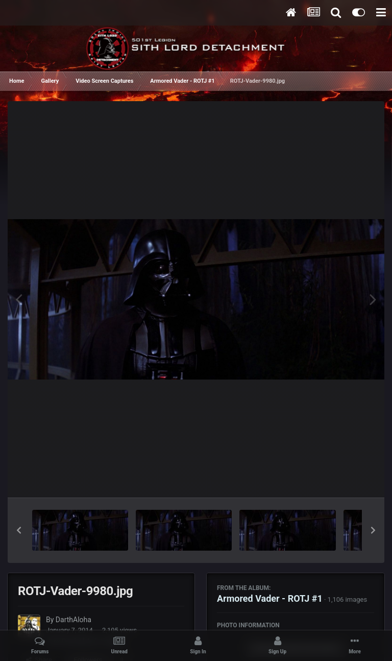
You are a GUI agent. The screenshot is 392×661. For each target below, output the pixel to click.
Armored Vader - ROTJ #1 (270, 598)
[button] (19, 530)
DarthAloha (73, 620)
